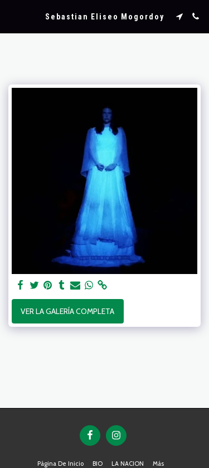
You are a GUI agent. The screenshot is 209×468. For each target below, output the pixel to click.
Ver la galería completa (67, 311)
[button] (12, 16)
